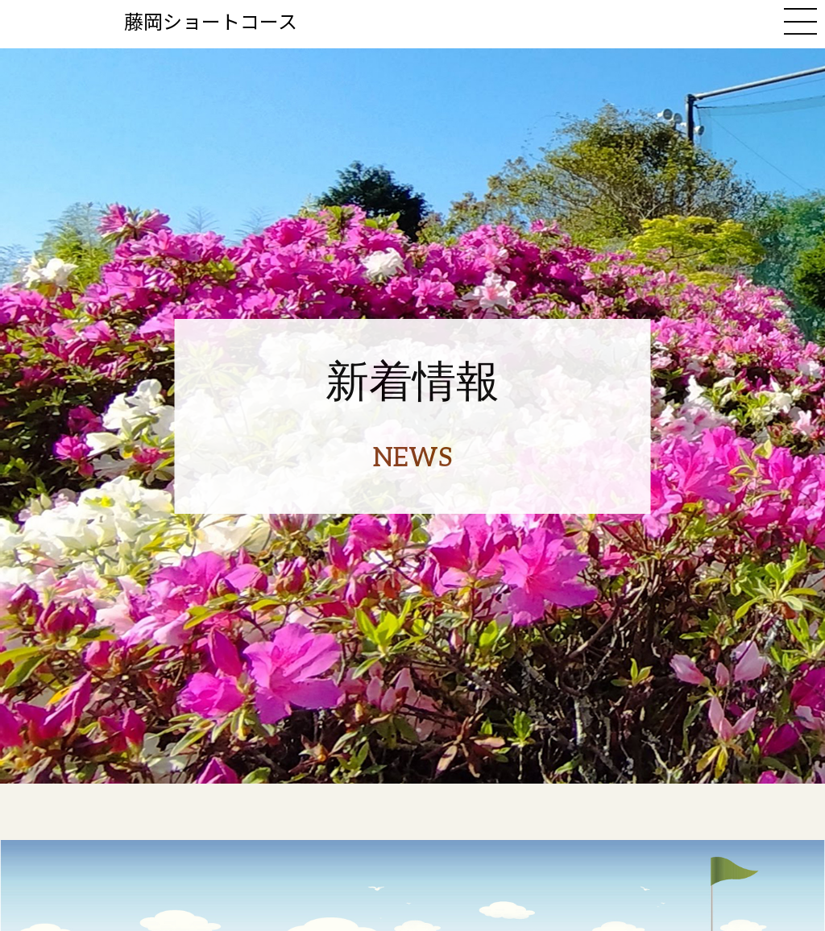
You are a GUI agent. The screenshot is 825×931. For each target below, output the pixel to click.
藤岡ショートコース (210, 20)
